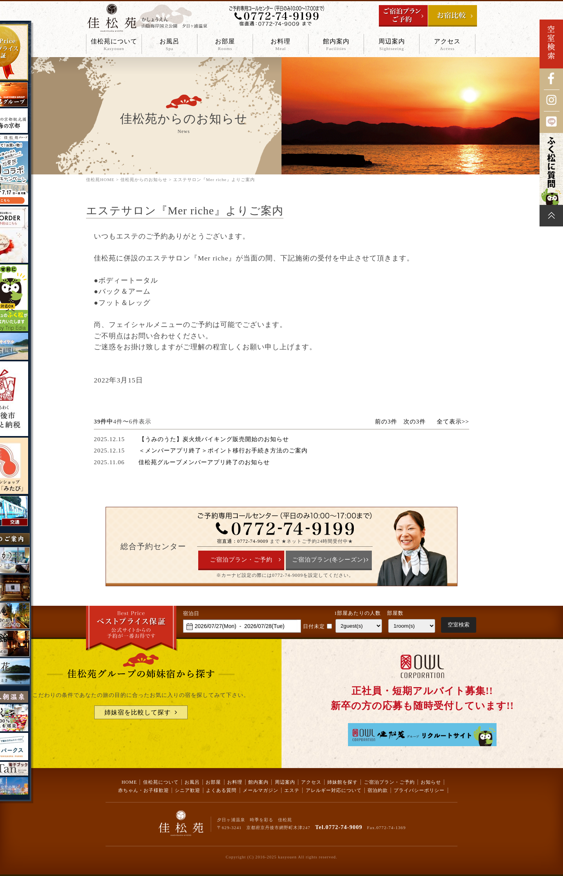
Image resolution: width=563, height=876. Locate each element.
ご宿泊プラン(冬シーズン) (329, 559)
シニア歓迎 (187, 790)
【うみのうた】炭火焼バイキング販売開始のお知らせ (214, 439)
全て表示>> (453, 421)
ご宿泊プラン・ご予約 (241, 559)
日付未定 (314, 626)
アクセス (447, 45)
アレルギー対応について (334, 790)
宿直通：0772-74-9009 (242, 541)
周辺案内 (391, 45)
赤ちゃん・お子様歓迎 (143, 790)
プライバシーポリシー (419, 790)
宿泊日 (191, 613)
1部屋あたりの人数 (357, 613)
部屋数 (395, 613)
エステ (291, 790)
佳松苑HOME (100, 179)
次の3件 (414, 421)
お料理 (280, 45)
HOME (129, 782)
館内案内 (336, 45)
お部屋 (225, 45)
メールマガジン (260, 790)
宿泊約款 (378, 790)
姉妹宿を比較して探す (137, 712)
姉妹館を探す (342, 782)
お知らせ (431, 782)
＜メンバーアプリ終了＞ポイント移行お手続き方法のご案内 (223, 450)
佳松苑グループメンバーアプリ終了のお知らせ (204, 462)
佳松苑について (114, 45)
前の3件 (386, 421)
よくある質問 (221, 790)
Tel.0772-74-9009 (338, 827)
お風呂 (169, 45)
